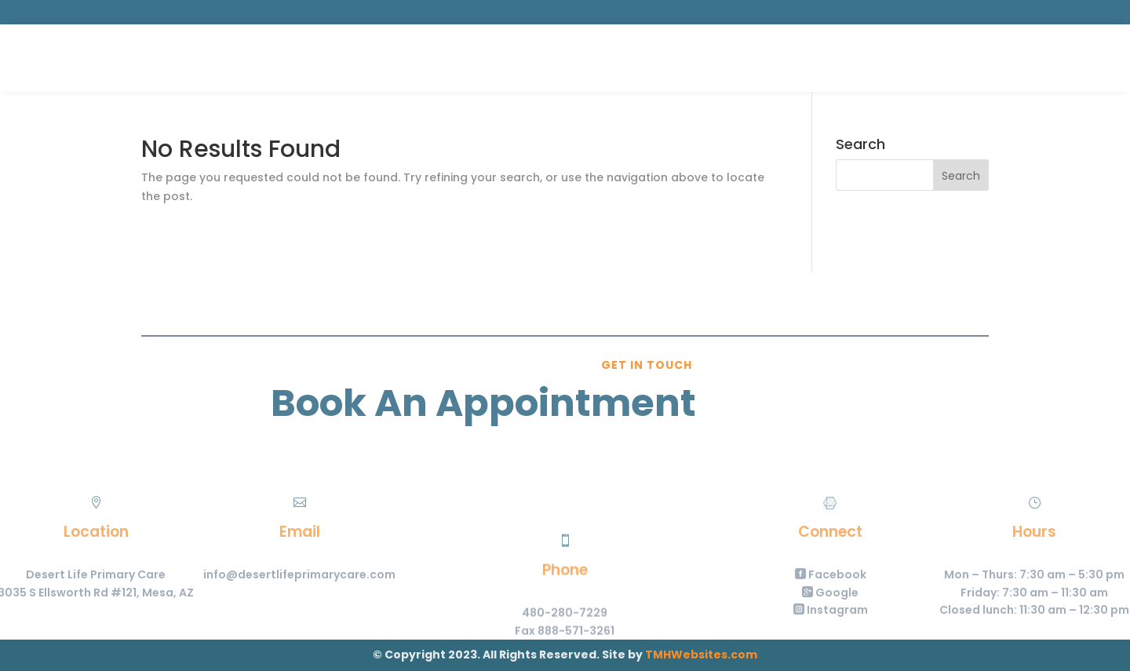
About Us (566, 59)
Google (882, 592)
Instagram (881, 610)
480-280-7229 (564, 643)
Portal (983, 58)
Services (486, 59)
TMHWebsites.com (701, 654)
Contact (687, 59)
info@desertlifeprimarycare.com (248, 574)
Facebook (881, 574)
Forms (626, 59)
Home (431, 59)
